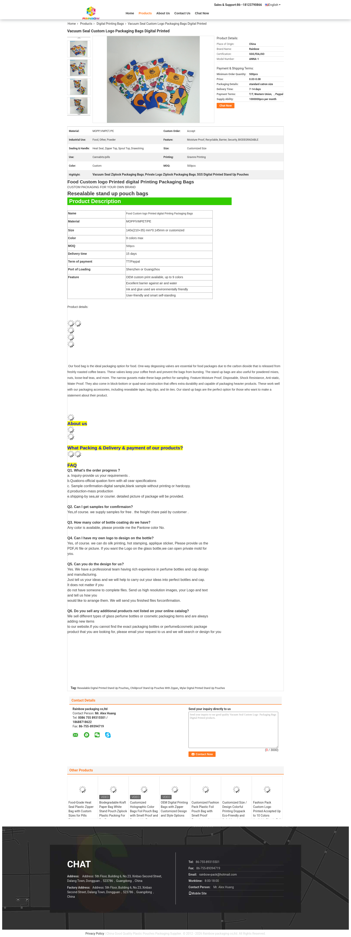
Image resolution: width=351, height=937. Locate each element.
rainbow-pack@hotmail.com (218, 874)
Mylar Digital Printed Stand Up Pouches (202, 688)
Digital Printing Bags (110, 23)
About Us (163, 13)
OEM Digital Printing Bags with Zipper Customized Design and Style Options (174, 809)
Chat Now (202, 13)
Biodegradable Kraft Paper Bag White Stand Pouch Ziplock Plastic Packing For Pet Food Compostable (113, 813)
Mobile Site (197, 893)
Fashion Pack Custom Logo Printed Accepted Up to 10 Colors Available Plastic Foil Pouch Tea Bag (267, 813)
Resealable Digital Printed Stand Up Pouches (103, 688)
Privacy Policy (94, 933)
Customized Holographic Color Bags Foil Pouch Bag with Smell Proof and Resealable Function (144, 811)
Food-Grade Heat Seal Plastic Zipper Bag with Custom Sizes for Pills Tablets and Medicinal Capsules (81, 813)
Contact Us (182, 13)
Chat (79, 864)
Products (145, 13)
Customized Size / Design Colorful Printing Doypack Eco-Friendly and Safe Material (234, 811)
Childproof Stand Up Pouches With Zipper (154, 688)
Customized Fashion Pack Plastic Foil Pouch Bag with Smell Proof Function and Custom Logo (205, 813)
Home (130, 13)
